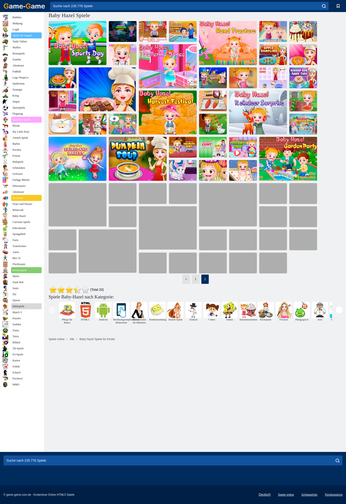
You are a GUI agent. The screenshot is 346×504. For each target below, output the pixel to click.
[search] (324, 6)
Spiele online (286, 494)
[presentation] (52, 310)
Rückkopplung (334, 494)
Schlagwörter (309, 494)
